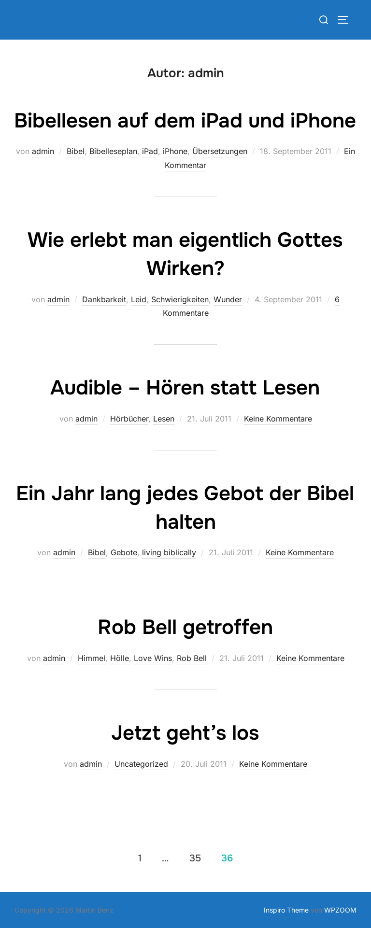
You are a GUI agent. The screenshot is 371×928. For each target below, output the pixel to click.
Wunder (228, 299)
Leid (138, 299)
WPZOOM (340, 910)
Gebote (124, 552)
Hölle (119, 658)
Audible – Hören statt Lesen (185, 388)
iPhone (175, 151)
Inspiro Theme (286, 910)
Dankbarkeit (104, 299)
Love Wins (153, 658)
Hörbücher (129, 418)
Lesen (163, 418)
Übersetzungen (219, 151)
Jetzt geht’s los (185, 733)
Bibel (76, 151)
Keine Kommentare (278, 418)
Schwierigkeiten (180, 299)
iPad (150, 151)
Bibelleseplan (113, 151)
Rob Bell (192, 658)
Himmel (91, 658)
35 (195, 858)
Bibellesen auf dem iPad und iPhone (185, 121)
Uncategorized (141, 764)
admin (43, 151)
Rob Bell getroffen (185, 627)
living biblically (169, 552)
